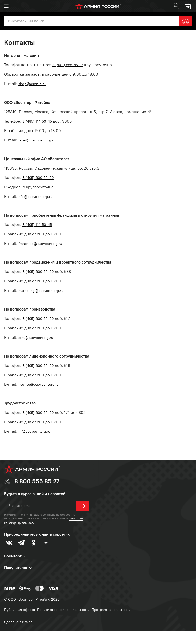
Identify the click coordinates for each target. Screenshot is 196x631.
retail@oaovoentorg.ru (36, 140)
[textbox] (91, 21)
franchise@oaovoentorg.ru (40, 244)
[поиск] (91, 21)
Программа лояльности (111, 610)
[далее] (82, 506)
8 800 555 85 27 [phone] (36, 481)
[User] (176, 6)
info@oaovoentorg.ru (34, 197)
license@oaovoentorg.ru (38, 384)
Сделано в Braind (18, 622)
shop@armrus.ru (32, 84)
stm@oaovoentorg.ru (35, 338)
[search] (185, 21)
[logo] (98, 6)
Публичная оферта (19, 610)
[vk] (9, 543)
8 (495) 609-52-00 (38, 178)
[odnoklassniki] (34, 543)
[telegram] (21, 543)
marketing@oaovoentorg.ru (40, 291)
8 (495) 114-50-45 (37, 121)
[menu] (6, 6)
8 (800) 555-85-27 (67, 65)
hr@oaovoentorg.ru (34, 431)
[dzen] (46, 543)
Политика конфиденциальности (63, 610)
